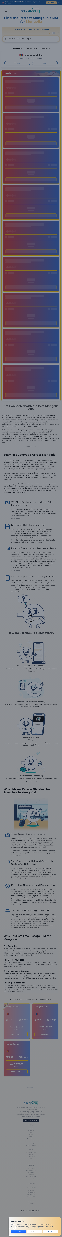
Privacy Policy (37, 1228)
